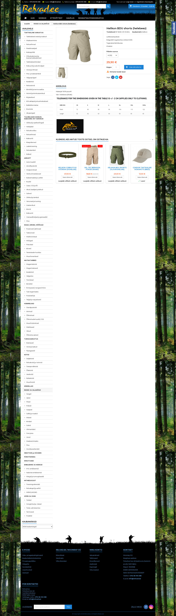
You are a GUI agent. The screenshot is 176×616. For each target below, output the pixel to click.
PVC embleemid (32, 469)
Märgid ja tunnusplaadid (35, 476)
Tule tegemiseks (32, 292)
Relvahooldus (31, 130)
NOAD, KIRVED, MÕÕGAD (33, 225)
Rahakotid (30, 378)
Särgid (28, 394)
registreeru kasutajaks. (144, 2)
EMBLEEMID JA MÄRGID (33, 465)
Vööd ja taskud (31, 347)
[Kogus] (116, 67)
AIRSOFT (27, 158)
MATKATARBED (30, 260)
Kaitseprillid (30, 52)
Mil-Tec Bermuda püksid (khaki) (92, 168)
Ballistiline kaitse (32, 105)
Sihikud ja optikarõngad (35, 123)
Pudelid (29, 516)
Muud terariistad (32, 256)
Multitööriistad (31, 237)
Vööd (28, 437)
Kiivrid (28, 209)
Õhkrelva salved (32, 335)
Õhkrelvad (30, 315)
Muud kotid (30, 382)
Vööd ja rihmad (31, 70)
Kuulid (28, 182)
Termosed (30, 512)
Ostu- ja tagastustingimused (32, 555)
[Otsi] (93, 6)
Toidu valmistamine (33, 508)
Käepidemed (31, 142)
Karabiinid (30, 81)
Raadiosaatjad (31, 48)
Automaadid (30, 162)
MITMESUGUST (30, 480)
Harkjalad (29, 126)
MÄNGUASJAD (31, 492)
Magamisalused (32, 268)
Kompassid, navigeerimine (36, 288)
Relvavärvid (30, 85)
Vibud (28, 331)
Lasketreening (31, 146)
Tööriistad (29, 280)
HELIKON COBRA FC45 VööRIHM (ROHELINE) (67, 168)
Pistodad (29, 244)
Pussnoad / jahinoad (33, 229)
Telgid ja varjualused (33, 299)
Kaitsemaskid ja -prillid (34, 178)
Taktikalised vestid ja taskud (36, 36)
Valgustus (29, 276)
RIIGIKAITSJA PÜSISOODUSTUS (91, 18)
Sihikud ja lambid (32, 197)
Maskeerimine (31, 40)
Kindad (29, 421)
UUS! (33, 18)
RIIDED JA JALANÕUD (32, 390)
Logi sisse (129, 2)
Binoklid (29, 284)
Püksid (28, 406)
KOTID (26, 355)
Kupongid (93, 567)
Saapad (29, 410)
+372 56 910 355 (34, 2)
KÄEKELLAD (28, 386)
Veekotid (29, 374)
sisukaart (25, 573)
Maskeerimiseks (32, 441)
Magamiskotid (31, 264)
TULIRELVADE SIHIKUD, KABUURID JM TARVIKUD (33, 118)
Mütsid (28, 417)
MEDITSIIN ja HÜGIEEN (32, 453)
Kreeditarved (94, 561)
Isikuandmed (94, 555)
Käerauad (29, 343)
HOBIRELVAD (29, 303)
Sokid (28, 425)
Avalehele (27, 29)
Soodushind (26, 567)
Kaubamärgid (29, 522)
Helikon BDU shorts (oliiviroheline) (117, 168)
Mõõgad (29, 241)
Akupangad (30, 113)
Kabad (28, 154)
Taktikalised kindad (33, 62)
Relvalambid (30, 150)
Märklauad (30, 327)
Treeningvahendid (33, 484)
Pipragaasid (30, 351)
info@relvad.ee (55, 2)
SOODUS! (42, 18)
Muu (28, 221)
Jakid (28, 398)
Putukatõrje (30, 296)
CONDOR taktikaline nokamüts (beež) (142, 168)
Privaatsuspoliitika (28, 561)
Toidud (28, 500)
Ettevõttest (56, 18)
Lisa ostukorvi (133, 67)
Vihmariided (30, 429)
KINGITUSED (29, 461)
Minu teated (94, 570)
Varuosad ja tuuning (33, 201)
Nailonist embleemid (34, 472)
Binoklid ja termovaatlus (35, 89)
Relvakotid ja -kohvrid (34, 362)
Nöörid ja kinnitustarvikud (35, 93)
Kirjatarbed (30, 97)
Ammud (29, 311)
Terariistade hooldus (33, 252)
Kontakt (128, 550)
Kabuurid (29, 138)
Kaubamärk (136, 32)
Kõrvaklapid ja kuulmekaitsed (37, 101)
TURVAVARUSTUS (31, 339)
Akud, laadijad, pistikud (34, 189)
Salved (28, 193)
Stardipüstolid (31, 307)
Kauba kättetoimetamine (31, 558)
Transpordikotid (32, 366)
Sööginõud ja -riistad (33, 504)
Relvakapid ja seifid (33, 488)
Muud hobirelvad (32, 323)
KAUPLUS (70, 18)
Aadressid (93, 564)
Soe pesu (29, 433)
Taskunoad (30, 233)
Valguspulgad (31, 78)
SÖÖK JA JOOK (30, 496)
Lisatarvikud (30, 205)
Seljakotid (30, 358)
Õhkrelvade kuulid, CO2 (35, 319)
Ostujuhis (25, 564)
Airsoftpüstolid (31, 166)
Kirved (28, 248)
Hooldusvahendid (32, 449)
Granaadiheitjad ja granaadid (36, 217)
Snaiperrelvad (31, 170)
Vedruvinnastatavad (33, 174)
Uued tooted (27, 570)
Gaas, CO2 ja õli (31, 185)
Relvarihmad (31, 44)
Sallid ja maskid (31, 413)
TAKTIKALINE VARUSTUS (33, 32)
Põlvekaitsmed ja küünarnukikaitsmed (33, 57)
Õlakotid (29, 370)
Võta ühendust (61, 561)
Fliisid (28, 402)
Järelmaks (59, 558)
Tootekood (111, 32)
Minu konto (96, 550)
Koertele (29, 109)
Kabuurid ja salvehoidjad (35, 66)
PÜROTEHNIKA (29, 457)
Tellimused (93, 558)
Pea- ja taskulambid (33, 74)
